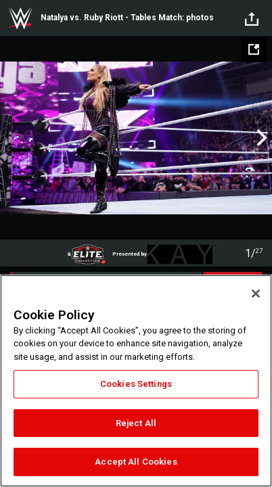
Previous (12, 138)
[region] (136, 381)
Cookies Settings (136, 384)
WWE (20, 18)
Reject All (136, 423)
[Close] (256, 293)
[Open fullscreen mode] (254, 49)
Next (260, 138)
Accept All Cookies (136, 462)
